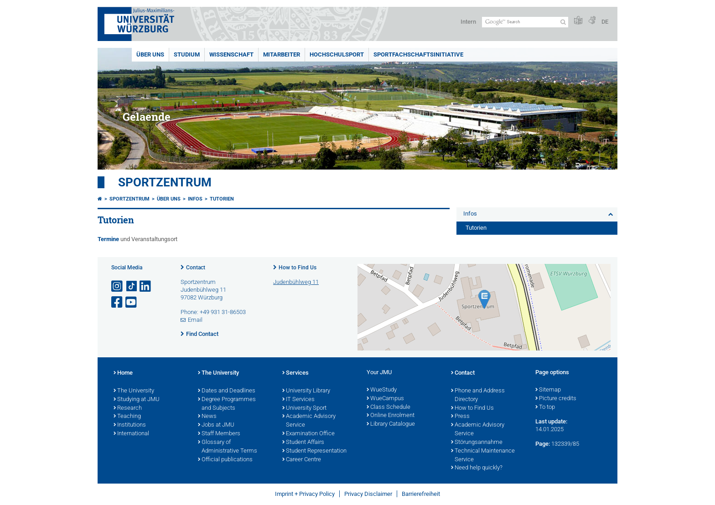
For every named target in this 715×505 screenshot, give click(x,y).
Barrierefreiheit (421, 493)
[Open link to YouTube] (131, 302)
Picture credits (555, 399)
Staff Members (219, 434)
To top (545, 407)
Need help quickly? (477, 468)
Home (123, 373)
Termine (109, 239)
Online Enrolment (390, 416)
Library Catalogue (391, 424)
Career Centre (301, 460)
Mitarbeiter (281, 54)
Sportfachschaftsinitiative (418, 54)
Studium (187, 54)
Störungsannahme (477, 442)
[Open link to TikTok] (131, 286)
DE (604, 21)
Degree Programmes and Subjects (227, 404)
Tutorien (222, 199)
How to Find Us (297, 267)
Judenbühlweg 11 (296, 281)
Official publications (225, 460)
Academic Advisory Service (309, 420)
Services (295, 373)
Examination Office (308, 434)
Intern (468, 21)
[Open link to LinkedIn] (146, 286)
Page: (542, 443)
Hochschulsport (337, 54)
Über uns (150, 54)
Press (460, 416)
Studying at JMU (137, 400)
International (131, 434)
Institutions (130, 425)
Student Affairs (303, 442)
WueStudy (382, 390)
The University (134, 391)
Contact (195, 267)
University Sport (304, 408)
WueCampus (385, 399)
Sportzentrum (165, 182)
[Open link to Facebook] (117, 302)
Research (128, 408)
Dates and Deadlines (226, 391)
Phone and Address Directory (478, 395)
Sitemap (548, 390)
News (207, 416)
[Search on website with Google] (525, 22)
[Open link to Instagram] (117, 286)
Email (195, 319)
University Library (306, 391)
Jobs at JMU (216, 425)
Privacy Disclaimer (368, 493)
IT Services (298, 400)
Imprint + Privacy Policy (305, 493)
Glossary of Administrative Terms (227, 446)
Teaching (127, 416)
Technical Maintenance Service (483, 455)
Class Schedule (388, 407)
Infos (195, 199)
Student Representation (314, 451)
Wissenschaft (231, 54)
